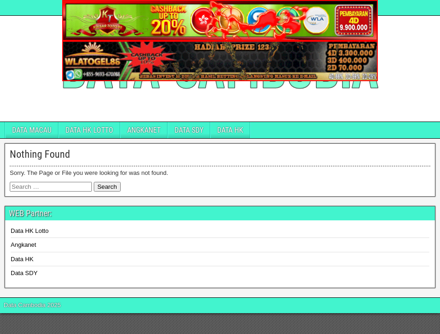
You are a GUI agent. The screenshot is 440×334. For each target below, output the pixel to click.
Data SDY (24, 273)
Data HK (22, 259)
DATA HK (230, 130)
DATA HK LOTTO (89, 130)
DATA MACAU (32, 130)
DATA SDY (189, 130)
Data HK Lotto (30, 230)
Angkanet (23, 244)
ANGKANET (144, 130)
